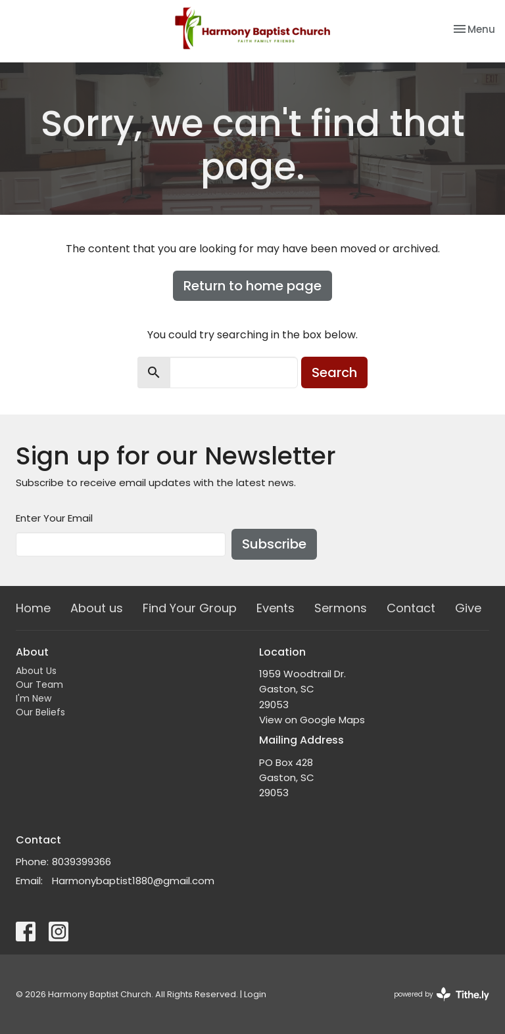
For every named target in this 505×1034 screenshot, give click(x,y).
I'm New (33, 698)
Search (334, 372)
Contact (411, 608)
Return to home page (252, 286)
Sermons (340, 608)
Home (33, 608)
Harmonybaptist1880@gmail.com (133, 881)
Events (275, 608)
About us (96, 608)
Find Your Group (190, 608)
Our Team (39, 684)
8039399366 (81, 861)
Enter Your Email (54, 518)
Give (468, 608)
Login (255, 994)
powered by (441, 994)
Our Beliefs (40, 712)
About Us (36, 670)
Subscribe (274, 544)
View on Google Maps (312, 720)
